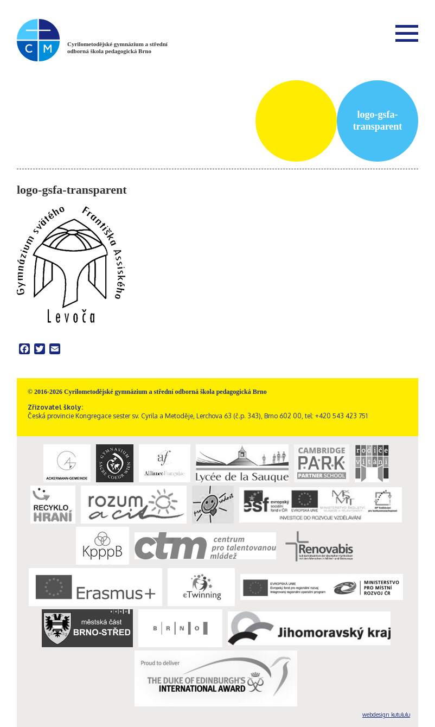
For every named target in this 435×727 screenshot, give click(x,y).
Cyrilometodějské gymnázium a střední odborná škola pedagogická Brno (117, 47)
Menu (406, 33)
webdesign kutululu (386, 714)
